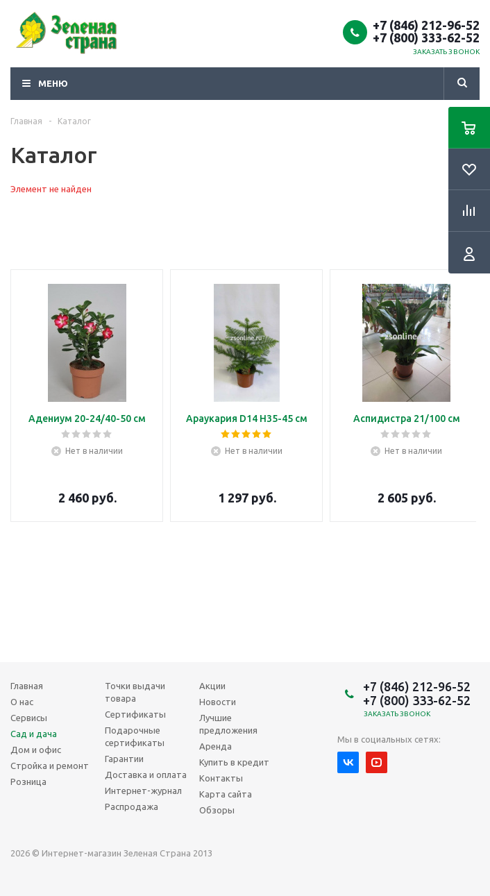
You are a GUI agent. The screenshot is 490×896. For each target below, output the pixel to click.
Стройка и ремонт (49, 765)
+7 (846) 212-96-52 (426, 25)
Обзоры (217, 810)
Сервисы (28, 717)
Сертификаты (135, 714)
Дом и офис (35, 749)
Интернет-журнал (143, 790)
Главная (26, 686)
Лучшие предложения (228, 724)
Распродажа (131, 806)
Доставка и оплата (146, 774)
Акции (212, 686)
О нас (21, 702)
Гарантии (124, 758)
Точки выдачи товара (135, 692)
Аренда (215, 746)
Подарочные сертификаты (134, 736)
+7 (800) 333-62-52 (426, 37)
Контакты (221, 778)
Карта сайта (225, 794)
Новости (217, 702)
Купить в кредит (234, 762)
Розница (28, 781)
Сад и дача (33, 733)
